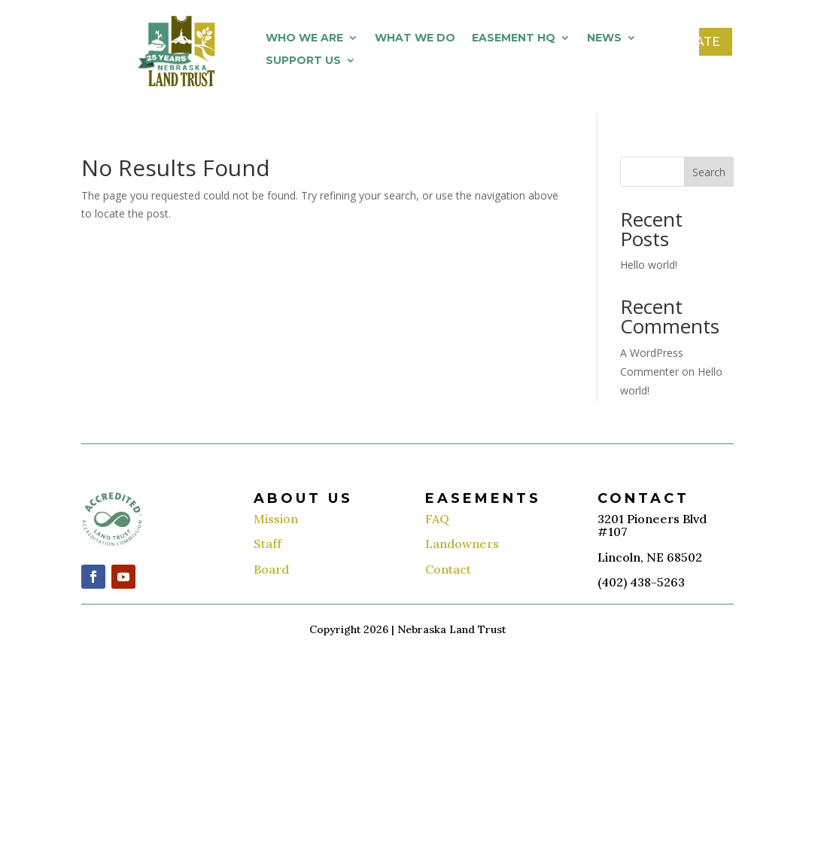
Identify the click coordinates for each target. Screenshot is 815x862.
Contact (448, 569)
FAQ (437, 518)
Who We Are (304, 38)
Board (271, 569)
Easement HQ (513, 38)
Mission (276, 518)
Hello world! (648, 264)
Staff (267, 543)
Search (708, 172)
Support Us (303, 61)
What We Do (415, 38)
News (604, 38)
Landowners (462, 543)
